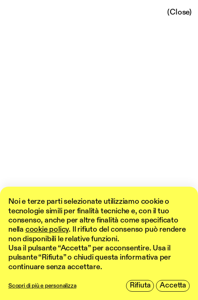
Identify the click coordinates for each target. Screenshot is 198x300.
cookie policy (47, 229)
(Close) (179, 12)
